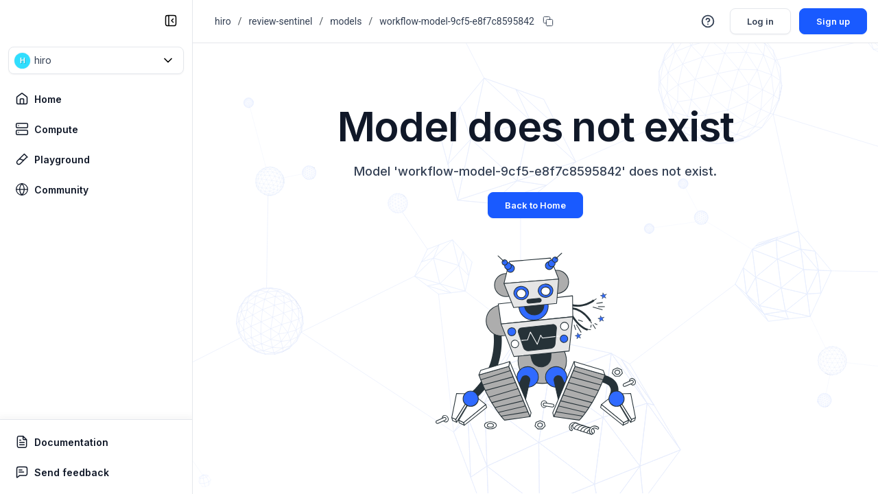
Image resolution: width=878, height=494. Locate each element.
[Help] (701, 21)
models (345, 21)
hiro (223, 21)
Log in (755, 21)
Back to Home (535, 205)
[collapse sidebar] (170, 20)
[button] (96, 60)
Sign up (831, 21)
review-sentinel (281, 21)
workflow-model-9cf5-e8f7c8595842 (456, 21)
